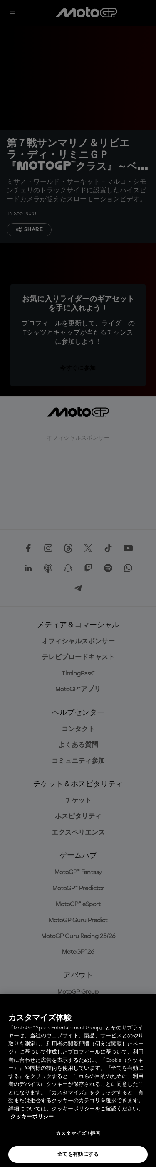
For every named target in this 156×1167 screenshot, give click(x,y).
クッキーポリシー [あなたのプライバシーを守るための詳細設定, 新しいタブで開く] (32, 1117)
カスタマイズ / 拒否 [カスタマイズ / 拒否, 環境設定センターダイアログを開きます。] (78, 1133)
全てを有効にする (78, 1154)
